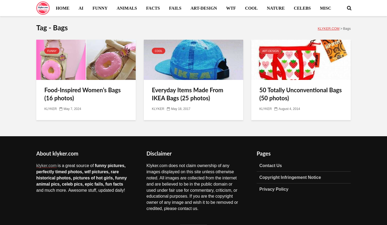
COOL (251, 8)
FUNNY (100, 8)
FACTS (153, 8)
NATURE (276, 8)
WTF (231, 8)
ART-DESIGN (204, 8)
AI (80, 8)
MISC (325, 8)
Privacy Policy (273, 189)
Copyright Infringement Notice (290, 177)
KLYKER (50, 108)
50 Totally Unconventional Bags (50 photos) (300, 94)
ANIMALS (127, 8)
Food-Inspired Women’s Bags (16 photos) (82, 94)
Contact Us (270, 165)
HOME (63, 8)
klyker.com (46, 165)
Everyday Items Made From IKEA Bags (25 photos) (187, 94)
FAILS (175, 8)
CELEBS (302, 8)
